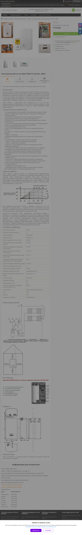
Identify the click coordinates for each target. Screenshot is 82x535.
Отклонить (48, 530)
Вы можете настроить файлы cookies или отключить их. (40, 526)
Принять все (36, 530)
